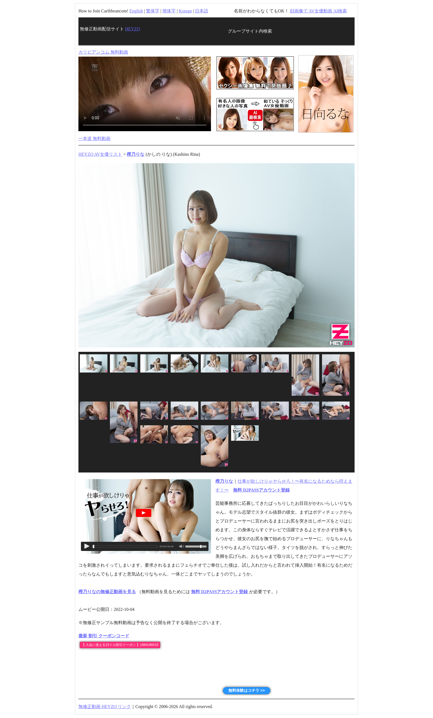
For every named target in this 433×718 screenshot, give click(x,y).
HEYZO (132, 29)
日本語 (201, 11)
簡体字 (169, 11)
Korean (185, 11)
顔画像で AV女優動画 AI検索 (318, 11)
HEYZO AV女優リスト (100, 154)
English (136, 11)
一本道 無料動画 (94, 138)
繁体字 (152, 11)
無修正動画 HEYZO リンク (104, 706)
